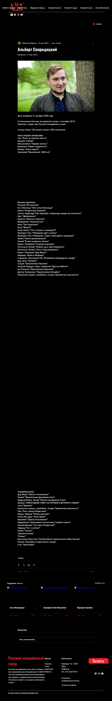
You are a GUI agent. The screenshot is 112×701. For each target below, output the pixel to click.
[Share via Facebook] (19, 565)
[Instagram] (18, 14)
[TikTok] (11, 14)
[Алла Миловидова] (22, 595)
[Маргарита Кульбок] (90, 595)
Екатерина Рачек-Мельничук (55, 607)
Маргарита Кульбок (85, 607)
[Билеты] (98, 660)
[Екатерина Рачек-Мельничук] (56, 595)
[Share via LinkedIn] (29, 565)
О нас (47, 666)
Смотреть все (100, 583)
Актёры (20, 558)
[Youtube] (21, 14)
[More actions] (93, 43)
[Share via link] (34, 565)
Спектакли (49, 669)
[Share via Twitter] (24, 565)
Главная (48, 664)
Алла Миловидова (17, 607)
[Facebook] (15, 14)
